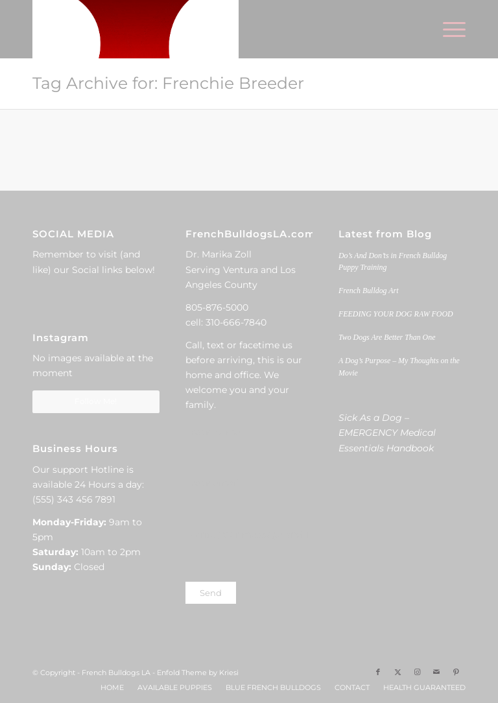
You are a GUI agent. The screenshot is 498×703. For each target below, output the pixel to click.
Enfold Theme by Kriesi (198, 672)
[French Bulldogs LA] (135, 29)
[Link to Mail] (436, 672)
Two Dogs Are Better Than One (386, 337)
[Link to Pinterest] (456, 672)
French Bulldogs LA (116, 672)
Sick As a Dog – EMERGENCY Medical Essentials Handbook (387, 432)
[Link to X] (397, 672)
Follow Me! (96, 401)
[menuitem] (448, 29)
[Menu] (448, 29)
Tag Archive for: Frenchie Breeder (168, 83)
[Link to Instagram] (417, 672)
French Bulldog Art (368, 290)
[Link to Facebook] (378, 672)
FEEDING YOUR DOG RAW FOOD (395, 313)
